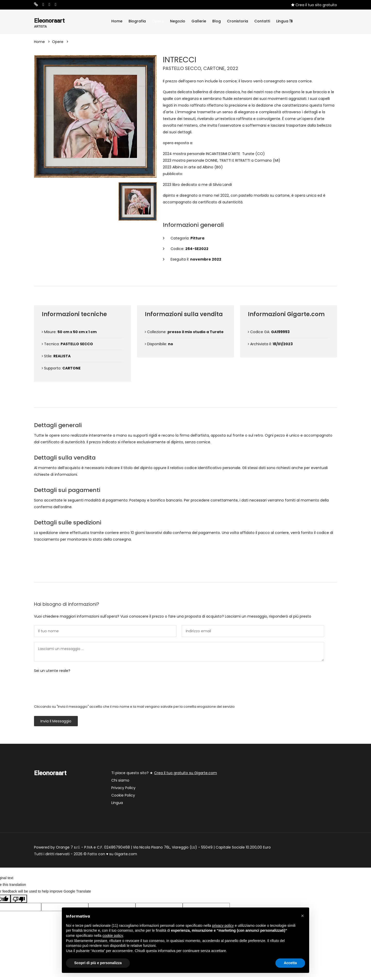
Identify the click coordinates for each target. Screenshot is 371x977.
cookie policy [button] (113, 935)
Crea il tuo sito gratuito (314, 4)
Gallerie (198, 21)
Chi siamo (120, 780)
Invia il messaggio (55, 721)
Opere (158, 21)
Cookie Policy (123, 795)
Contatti (262, 21)
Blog (216, 21)
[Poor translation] (19, 899)
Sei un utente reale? (52, 671)
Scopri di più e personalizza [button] (98, 963)
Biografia (137, 21)
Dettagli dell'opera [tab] (185, 278)
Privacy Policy (123, 788)
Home (116, 21)
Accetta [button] (290, 963)
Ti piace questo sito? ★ (164, 773)
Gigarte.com (125, 854)
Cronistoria (237, 21)
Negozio (177, 21)
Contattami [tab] (185, 574)
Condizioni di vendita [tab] (186, 399)
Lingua (284, 21)
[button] (302, 916)
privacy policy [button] (223, 925)
